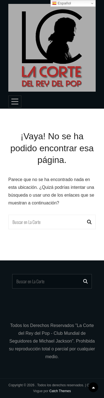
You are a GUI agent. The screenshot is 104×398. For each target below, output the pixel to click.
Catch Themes (60, 391)
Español (61, 3)
